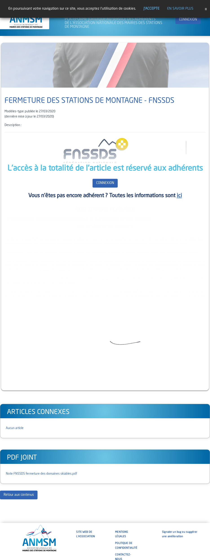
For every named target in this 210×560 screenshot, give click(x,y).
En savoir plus (180, 9)
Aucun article (15, 428)
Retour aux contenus (19, 495)
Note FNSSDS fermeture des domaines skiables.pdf (41, 473)
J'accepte (151, 9)
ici (179, 196)
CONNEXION (188, 19)
